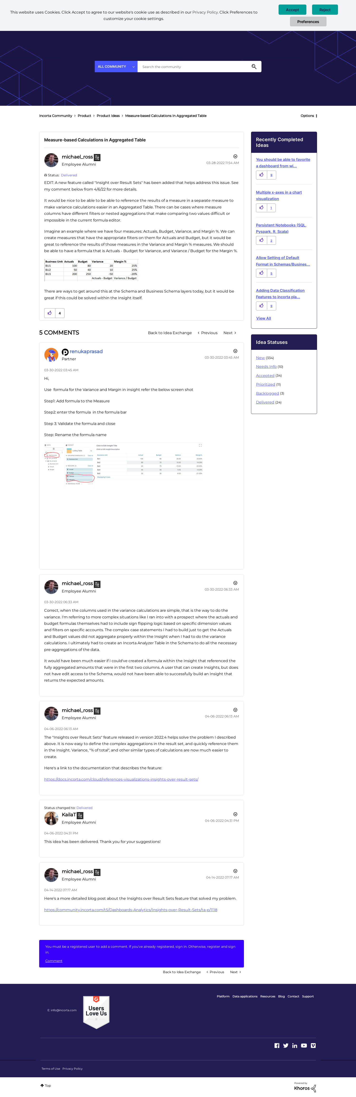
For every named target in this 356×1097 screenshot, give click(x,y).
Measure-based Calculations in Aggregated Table (95, 139)
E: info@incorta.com (62, 1010)
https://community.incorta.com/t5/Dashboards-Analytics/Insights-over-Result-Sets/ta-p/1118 (130, 910)
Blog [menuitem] (281, 996)
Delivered (69, 175)
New (260, 358)
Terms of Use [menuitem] (51, 1068)
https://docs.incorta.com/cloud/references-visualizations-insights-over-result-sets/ (121, 779)
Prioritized (265, 384)
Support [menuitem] (308, 996)
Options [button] (307, 116)
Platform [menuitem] (223, 996)
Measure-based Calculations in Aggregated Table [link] (165, 116)
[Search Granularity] (116, 66)
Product (84, 116)
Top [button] (48, 1085)
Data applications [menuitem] (245, 996)
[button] (292, 10)
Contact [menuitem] (293, 996)
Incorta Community (55, 116)
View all (263, 318)
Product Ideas (108, 116)
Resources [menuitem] (267, 996)
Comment (53, 961)
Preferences (308, 21)
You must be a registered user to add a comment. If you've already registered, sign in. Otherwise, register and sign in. (140, 949)
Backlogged (267, 393)
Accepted (265, 375)
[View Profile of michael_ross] (77, 157)
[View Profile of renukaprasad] (86, 351)
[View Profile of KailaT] (69, 815)
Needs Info (266, 366)
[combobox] (199, 66)
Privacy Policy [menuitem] (72, 1068)
